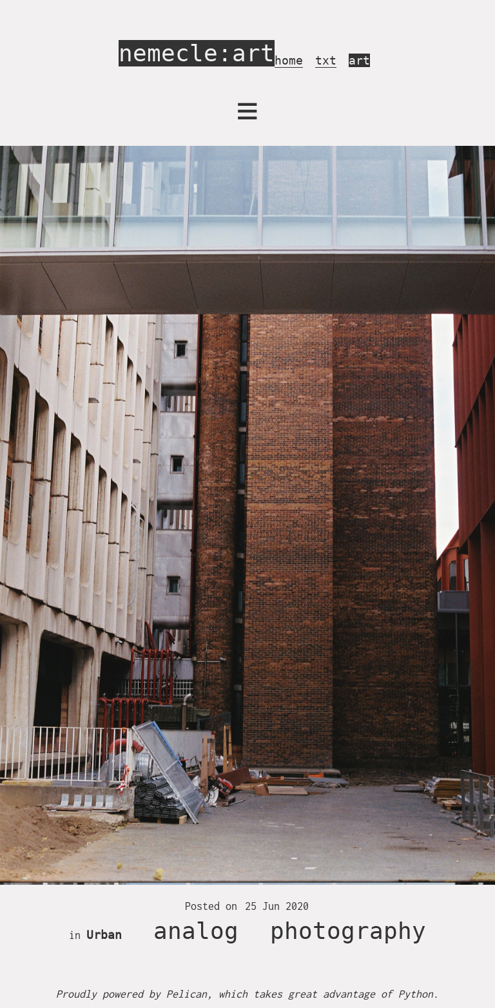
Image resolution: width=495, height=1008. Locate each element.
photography (348, 931)
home (289, 60)
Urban (104, 935)
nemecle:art (197, 53)
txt (325, 60)
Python (415, 994)
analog (195, 931)
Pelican (186, 994)
